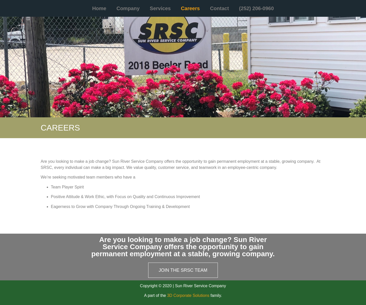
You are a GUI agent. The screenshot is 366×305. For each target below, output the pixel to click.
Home (99, 8)
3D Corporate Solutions (188, 295)
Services (160, 8)
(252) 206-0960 (256, 8)
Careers (190, 8)
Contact (219, 8)
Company (128, 8)
